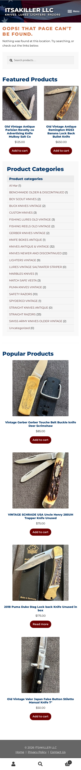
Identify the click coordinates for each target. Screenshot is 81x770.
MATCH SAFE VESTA (23, 280)
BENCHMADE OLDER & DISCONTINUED (36, 192)
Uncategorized (19, 328)
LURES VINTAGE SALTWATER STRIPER (35, 267)
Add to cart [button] (20, 150)
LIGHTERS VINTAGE (22, 260)
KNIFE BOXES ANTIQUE (25, 239)
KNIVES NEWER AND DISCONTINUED (35, 253)
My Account (13, 764)
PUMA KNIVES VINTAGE (25, 287)
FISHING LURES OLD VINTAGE (30, 219)
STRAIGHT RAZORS (22, 314)
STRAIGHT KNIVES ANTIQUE (28, 307)
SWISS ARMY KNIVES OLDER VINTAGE (35, 321)
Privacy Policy (37, 752)
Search (40, 764)
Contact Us (58, 752)
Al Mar (13, 185)
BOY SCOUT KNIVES (23, 199)
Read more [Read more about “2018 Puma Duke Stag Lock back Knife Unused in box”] (40, 624)
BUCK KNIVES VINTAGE (25, 206)
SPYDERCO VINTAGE (23, 301)
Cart (63, 762)
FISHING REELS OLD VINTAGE (30, 226)
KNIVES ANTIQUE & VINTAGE (29, 246)
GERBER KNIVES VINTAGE (27, 233)
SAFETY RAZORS (20, 294)
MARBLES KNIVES (21, 273)
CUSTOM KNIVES (21, 212)
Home (20, 752)
